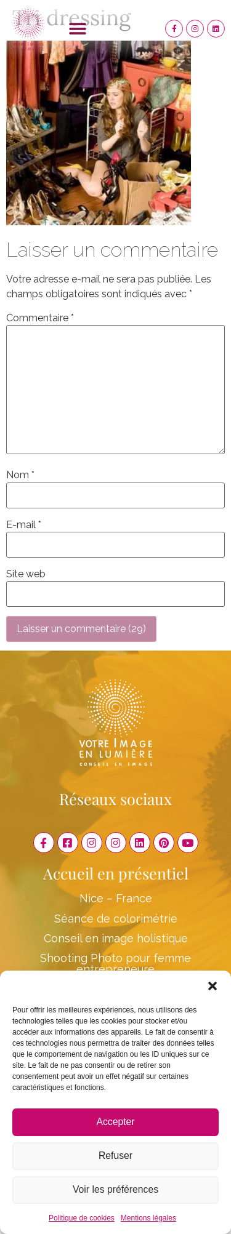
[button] (212, 986)
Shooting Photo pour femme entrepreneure (115, 964)
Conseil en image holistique (116, 938)
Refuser (115, 1156)
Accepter (115, 1122)
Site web (26, 574)
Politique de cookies (82, 1218)
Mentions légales (148, 1218)
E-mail (23, 525)
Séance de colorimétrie (115, 918)
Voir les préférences (115, 1190)
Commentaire (40, 318)
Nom (20, 475)
